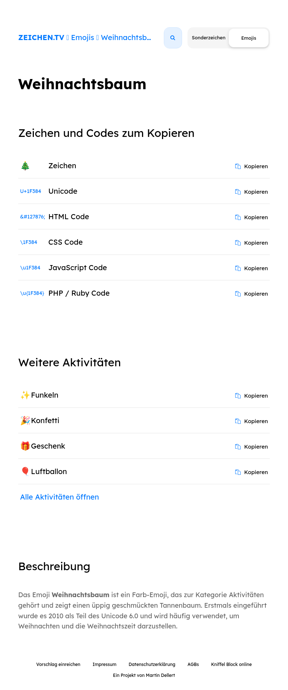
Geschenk (48, 445)
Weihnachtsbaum (131, 37)
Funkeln (44, 394)
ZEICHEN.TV (41, 37)
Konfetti (45, 420)
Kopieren (251, 166)
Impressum (104, 664)
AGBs (193, 664)
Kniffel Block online (231, 664)
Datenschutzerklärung (152, 664)
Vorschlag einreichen (58, 664)
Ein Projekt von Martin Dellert (144, 675)
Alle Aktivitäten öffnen (59, 496)
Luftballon (49, 471)
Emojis (82, 37)
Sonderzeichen (208, 37)
